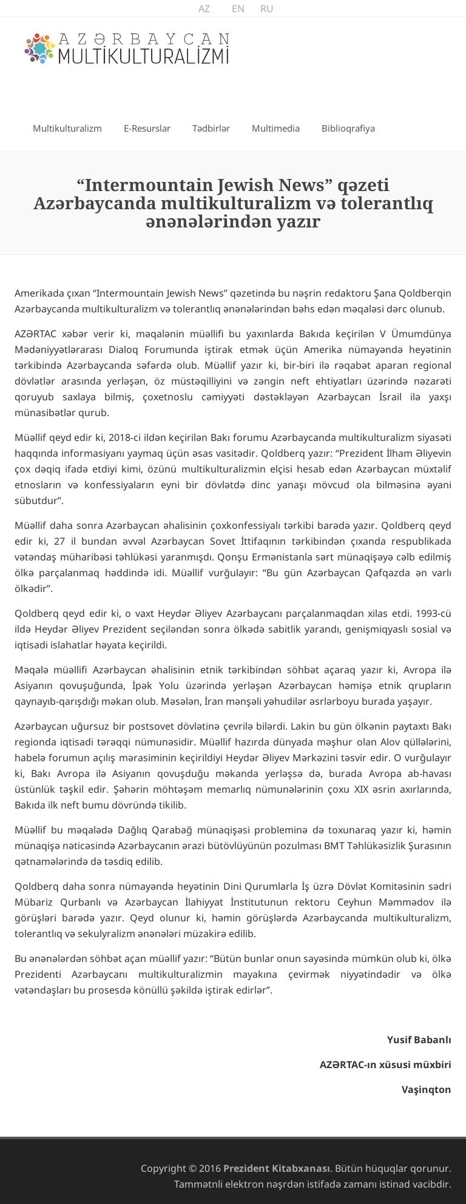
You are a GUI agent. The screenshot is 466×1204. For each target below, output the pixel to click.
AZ (204, 8)
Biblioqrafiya (348, 128)
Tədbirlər (211, 128)
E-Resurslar (147, 128)
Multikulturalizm (67, 128)
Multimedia (276, 128)
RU (267, 8)
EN (238, 8)
